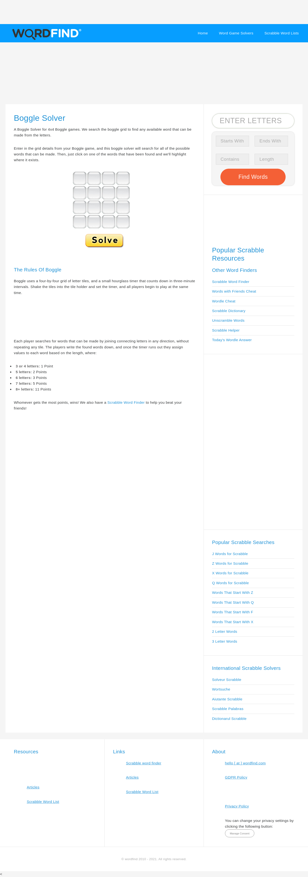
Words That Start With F (232, 612)
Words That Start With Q (233, 602)
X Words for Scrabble (230, 573)
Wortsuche (221, 689)
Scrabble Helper (226, 330)
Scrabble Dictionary (228, 311)
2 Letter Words (224, 631)
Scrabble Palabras (227, 709)
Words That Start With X (232, 622)
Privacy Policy (237, 806)
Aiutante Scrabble (227, 699)
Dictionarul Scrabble (229, 719)
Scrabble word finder (143, 763)
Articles (33, 787)
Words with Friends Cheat (234, 291)
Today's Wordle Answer (232, 340)
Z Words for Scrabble (230, 563)
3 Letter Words (224, 641)
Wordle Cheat (223, 301)
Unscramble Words (228, 320)
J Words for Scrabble (230, 554)
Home (203, 33)
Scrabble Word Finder (126, 402)
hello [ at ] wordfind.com (245, 763)
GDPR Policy (236, 777)
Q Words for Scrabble (230, 583)
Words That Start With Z (232, 592)
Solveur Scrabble (226, 680)
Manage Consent (240, 833)
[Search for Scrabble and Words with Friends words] (253, 121)
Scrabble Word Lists (281, 33)
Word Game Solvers (236, 33)
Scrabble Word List (43, 802)
